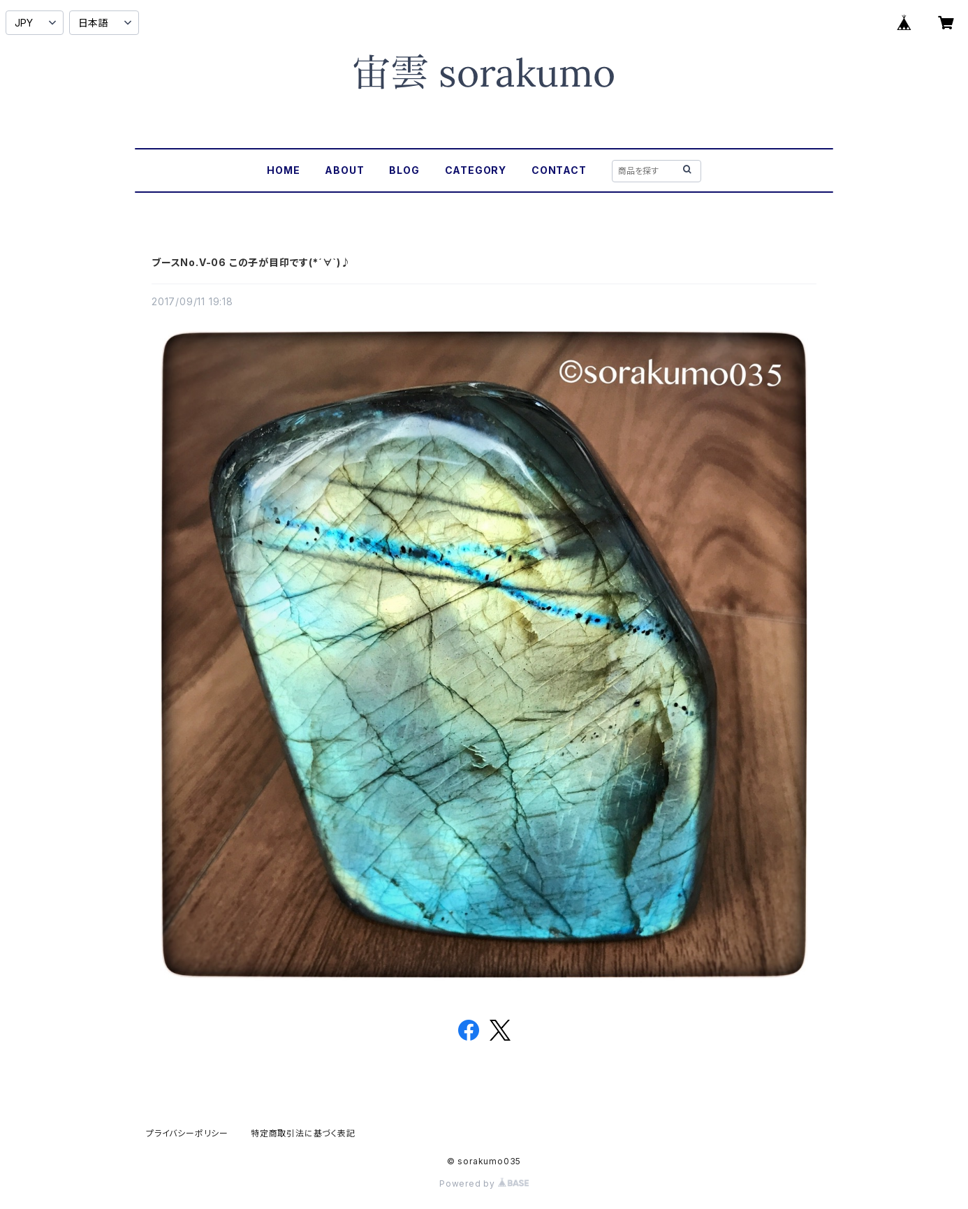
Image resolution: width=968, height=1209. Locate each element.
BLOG (404, 170)
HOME (283, 170)
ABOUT (344, 170)
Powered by (484, 1183)
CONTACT (559, 170)
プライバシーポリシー (187, 1133)
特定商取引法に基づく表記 (303, 1133)
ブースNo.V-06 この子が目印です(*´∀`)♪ (251, 262)
